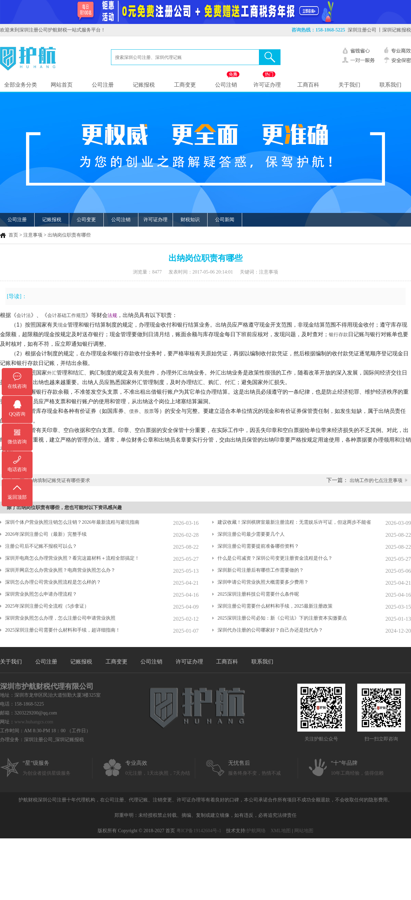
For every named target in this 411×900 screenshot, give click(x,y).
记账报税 (144, 85)
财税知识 (190, 219)
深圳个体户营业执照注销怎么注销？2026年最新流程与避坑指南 (72, 522)
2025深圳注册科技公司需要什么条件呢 (258, 594)
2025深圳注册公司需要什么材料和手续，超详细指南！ (62, 630)
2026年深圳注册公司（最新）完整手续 (46, 534)
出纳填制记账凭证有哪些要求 (59, 480)
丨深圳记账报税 (394, 30)
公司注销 (226, 85)
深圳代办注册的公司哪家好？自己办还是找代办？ (270, 630)
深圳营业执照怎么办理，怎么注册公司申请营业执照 (60, 618)
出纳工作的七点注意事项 (376, 480)
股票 (149, 411)
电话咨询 (17, 469)
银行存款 (338, 334)
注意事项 (32, 235)
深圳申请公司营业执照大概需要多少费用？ (263, 582)
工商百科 (308, 85)
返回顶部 (17, 497)
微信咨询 (17, 441)
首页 (13, 235)
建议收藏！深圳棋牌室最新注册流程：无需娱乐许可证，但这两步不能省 (294, 522)
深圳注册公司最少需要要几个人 (251, 534)
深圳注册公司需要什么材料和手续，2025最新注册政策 (275, 606)
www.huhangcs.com (33, 721)
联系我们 (390, 85)
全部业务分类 (20, 85)
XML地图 (281, 830)
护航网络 (256, 830)
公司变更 (86, 219)
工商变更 (185, 85)
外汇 (52, 373)
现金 (62, 325)
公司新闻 (224, 219)
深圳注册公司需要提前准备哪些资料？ (258, 546)
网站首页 (62, 85)
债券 (134, 411)
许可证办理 (267, 85)
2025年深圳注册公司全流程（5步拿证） (47, 606)
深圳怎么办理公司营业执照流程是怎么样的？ (53, 582)
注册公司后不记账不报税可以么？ (41, 546)
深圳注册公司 (362, 30)
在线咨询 (17, 386)
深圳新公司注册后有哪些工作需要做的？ (260, 570)
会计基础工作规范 (66, 315)
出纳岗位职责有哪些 (69, 235)
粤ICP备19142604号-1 (198, 830)
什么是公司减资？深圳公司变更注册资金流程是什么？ (275, 558)
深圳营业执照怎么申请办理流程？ (41, 594)
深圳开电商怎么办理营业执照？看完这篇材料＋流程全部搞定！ (72, 558)
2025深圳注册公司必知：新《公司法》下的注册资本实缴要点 (282, 618)
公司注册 (103, 85)
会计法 (23, 315)
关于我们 (349, 85)
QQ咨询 (17, 414)
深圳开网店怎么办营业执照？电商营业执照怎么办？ (60, 570)
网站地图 (303, 830)
